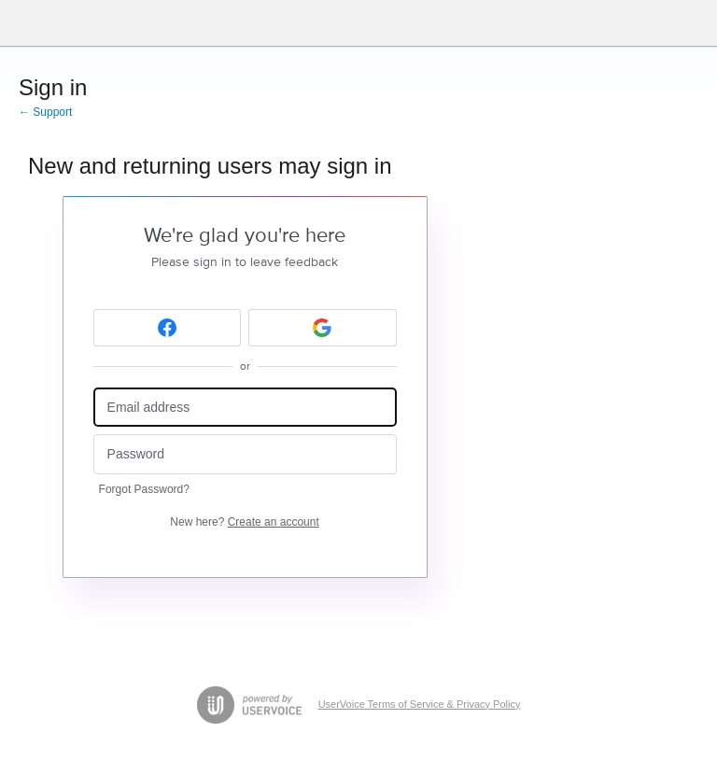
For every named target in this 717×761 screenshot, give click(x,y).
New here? (244, 521)
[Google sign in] (322, 327)
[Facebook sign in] (167, 327)
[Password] (245, 454)
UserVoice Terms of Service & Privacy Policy (419, 704)
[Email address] (245, 408)
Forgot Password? (144, 489)
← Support (45, 112)
